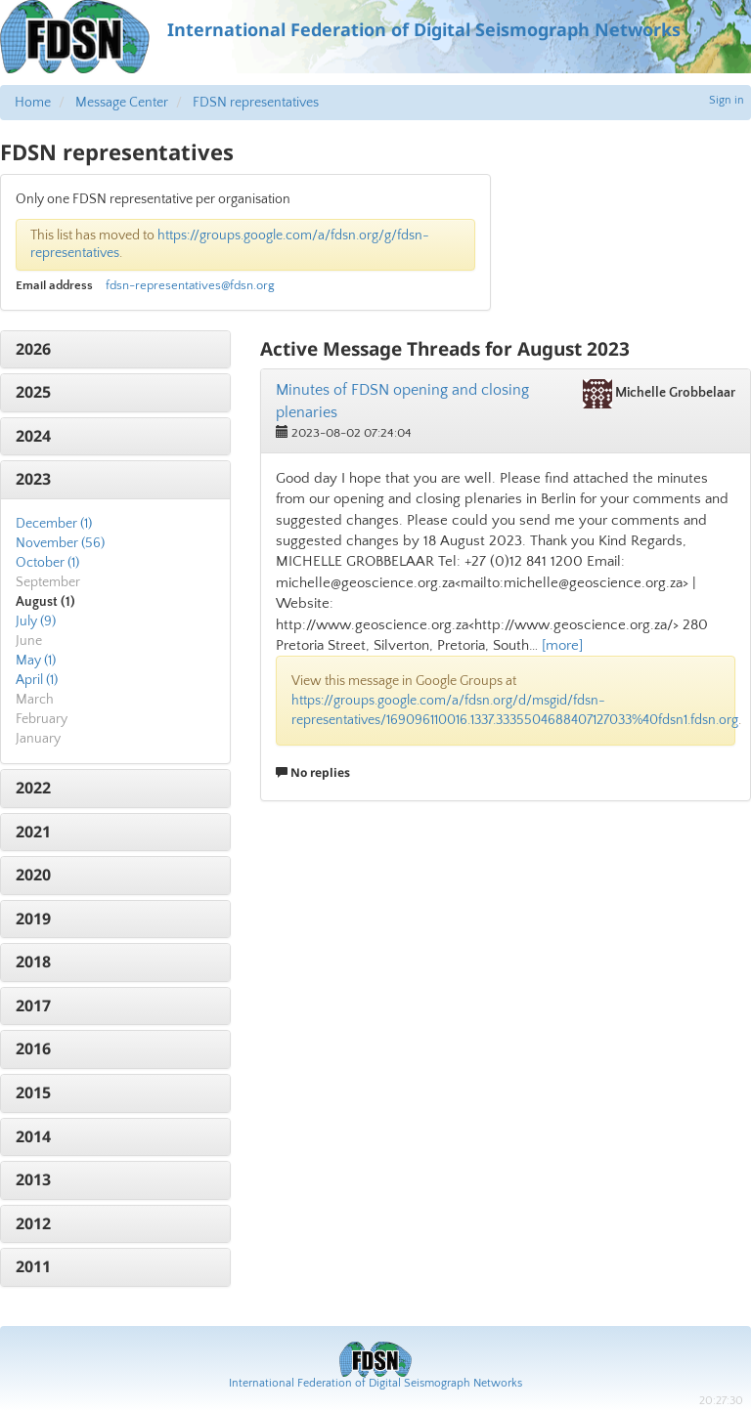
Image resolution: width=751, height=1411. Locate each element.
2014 (33, 1136)
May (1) (36, 660)
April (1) (37, 680)
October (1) (47, 563)
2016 (33, 1048)
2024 (33, 436)
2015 (33, 1092)
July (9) (36, 621)
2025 (33, 392)
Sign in (726, 100)
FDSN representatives (256, 102)
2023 (33, 479)
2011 (33, 1266)
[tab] (115, 349)
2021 (33, 831)
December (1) (54, 524)
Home (33, 102)
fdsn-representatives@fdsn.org (190, 285)
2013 (33, 1179)
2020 (33, 874)
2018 (33, 961)
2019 (33, 918)
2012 (33, 1223)
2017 (33, 1005)
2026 (33, 349)
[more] (562, 645)
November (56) (60, 543)
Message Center (121, 102)
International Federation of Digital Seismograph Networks (375, 1383)
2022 (33, 787)
